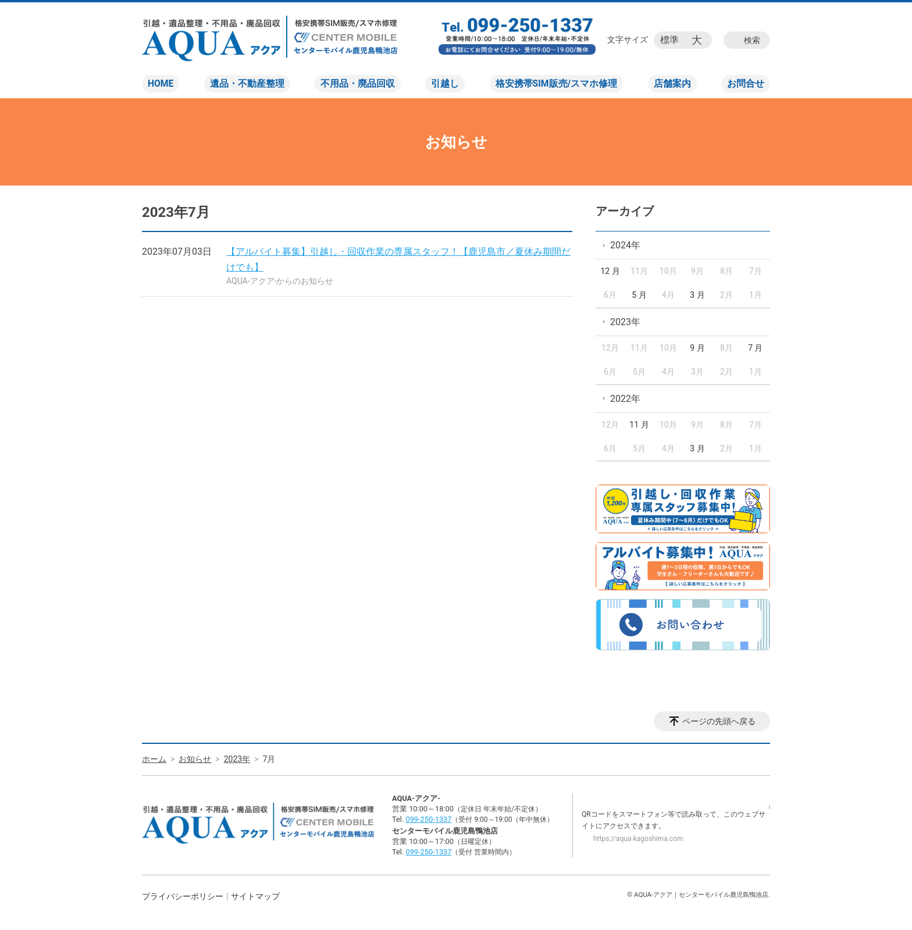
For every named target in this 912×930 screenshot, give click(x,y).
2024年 (625, 245)
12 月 (609, 271)
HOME (160, 83)
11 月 (639, 424)
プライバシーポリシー (182, 896)
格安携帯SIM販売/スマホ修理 (557, 83)
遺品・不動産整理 (247, 83)
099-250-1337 (428, 819)
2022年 (625, 398)
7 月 (755, 347)
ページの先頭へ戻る (719, 721)
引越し (445, 83)
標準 (669, 39)
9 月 (697, 347)
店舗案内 (672, 83)
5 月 (639, 295)
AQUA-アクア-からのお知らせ (280, 281)
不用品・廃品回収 (357, 83)
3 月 (697, 295)
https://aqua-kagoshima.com (638, 839)
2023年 (625, 321)
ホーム (154, 759)
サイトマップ (255, 896)
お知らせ (195, 759)
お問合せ (745, 83)
